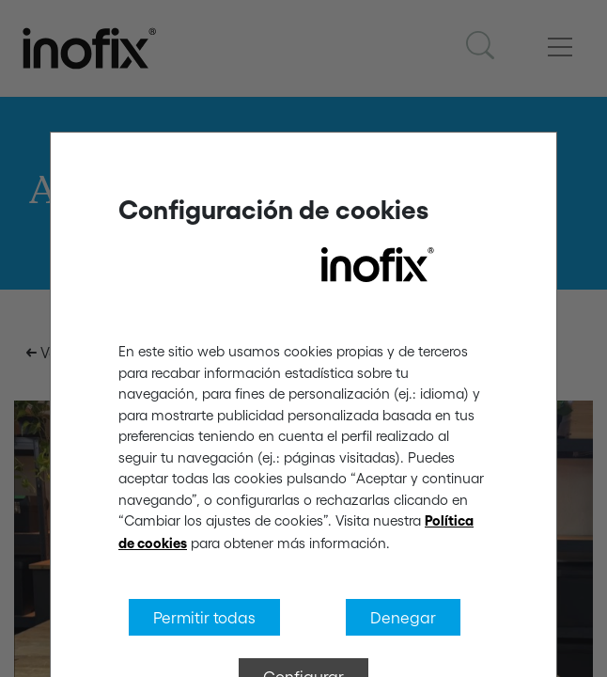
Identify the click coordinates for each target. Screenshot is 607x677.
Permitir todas (204, 616)
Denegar (403, 616)
